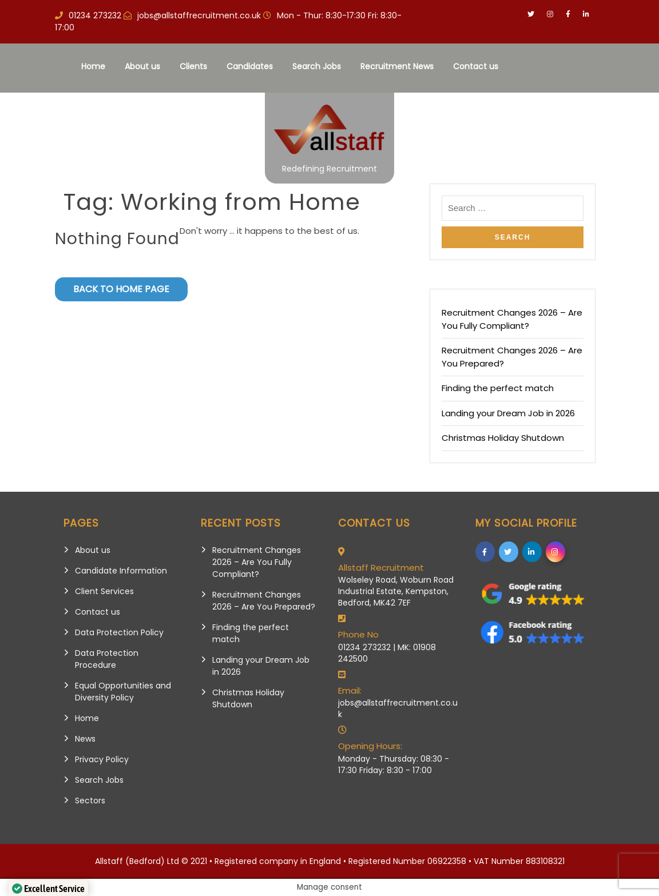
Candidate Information (121, 570)
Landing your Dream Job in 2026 (508, 413)
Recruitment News (396, 66)
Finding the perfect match (498, 388)
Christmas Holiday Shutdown (503, 438)
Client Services (104, 591)
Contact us (475, 66)
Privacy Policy (102, 759)
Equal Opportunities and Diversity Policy (123, 691)
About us (142, 66)
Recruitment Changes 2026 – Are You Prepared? (263, 600)
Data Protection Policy (119, 632)
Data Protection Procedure (106, 659)
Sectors (90, 800)
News (85, 738)
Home (93, 66)
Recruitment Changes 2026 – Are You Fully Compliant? (512, 319)
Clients (193, 66)
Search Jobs (316, 66)
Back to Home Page (121, 289)
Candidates (249, 66)
